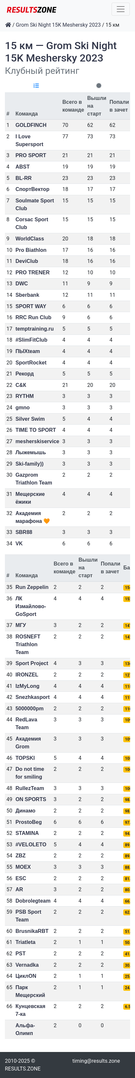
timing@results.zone (96, 1061)
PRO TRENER (32, 272)
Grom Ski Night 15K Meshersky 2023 (58, 25)
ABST (22, 167)
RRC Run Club (33, 317)
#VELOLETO (30, 844)
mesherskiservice (37, 441)
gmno (22, 407)
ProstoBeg (28, 822)
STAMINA (27, 833)
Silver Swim (30, 419)
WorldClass (29, 238)
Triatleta (25, 942)
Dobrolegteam (33, 901)
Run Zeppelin (31, 587)
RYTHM (24, 396)
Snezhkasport (32, 697)
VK (18, 543)
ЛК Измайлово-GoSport (30, 606)
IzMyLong (27, 686)
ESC (20, 878)
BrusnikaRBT (31, 931)
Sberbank (27, 295)
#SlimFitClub (31, 340)
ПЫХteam (27, 351)
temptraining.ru (34, 329)
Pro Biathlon (30, 250)
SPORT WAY (30, 306)
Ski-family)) (29, 464)
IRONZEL (26, 674)
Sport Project (31, 663)
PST (20, 953)
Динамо (25, 810)
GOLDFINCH (30, 125)
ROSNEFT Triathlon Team (27, 644)
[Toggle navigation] (121, 9)
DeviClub (26, 261)
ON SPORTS (30, 799)
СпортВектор (32, 189)
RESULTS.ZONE (22, 1069)
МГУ (20, 625)
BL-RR (23, 178)
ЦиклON (25, 976)
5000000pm (29, 708)
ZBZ (20, 855)
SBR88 (23, 532)
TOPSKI (25, 758)
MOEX (23, 867)
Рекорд (24, 373)
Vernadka (26, 965)
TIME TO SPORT (35, 430)
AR (19, 889)
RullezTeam (29, 788)
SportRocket (30, 362)
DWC (21, 283)
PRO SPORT (30, 155)
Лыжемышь (30, 452)
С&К (20, 385)
